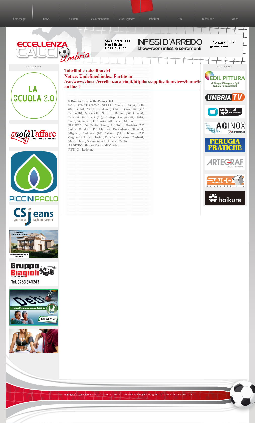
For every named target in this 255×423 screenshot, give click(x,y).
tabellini (154, 19)
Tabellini (72, 70)
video (235, 19)
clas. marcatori (100, 19)
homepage (19, 19)
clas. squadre (127, 19)
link (181, 19)
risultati (73, 19)
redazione (208, 19)
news (46, 19)
